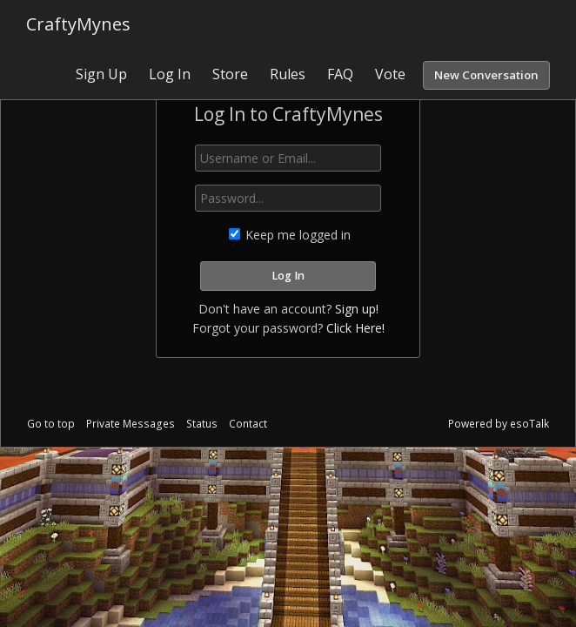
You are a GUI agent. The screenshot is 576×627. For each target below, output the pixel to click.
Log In (170, 74)
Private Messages (130, 423)
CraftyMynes (78, 24)
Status (202, 423)
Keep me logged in (290, 234)
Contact (248, 423)
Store (230, 74)
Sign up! (356, 308)
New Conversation (486, 75)
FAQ (340, 74)
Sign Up (101, 74)
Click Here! (355, 328)
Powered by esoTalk (498, 423)
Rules (287, 74)
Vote (390, 74)
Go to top (51, 423)
